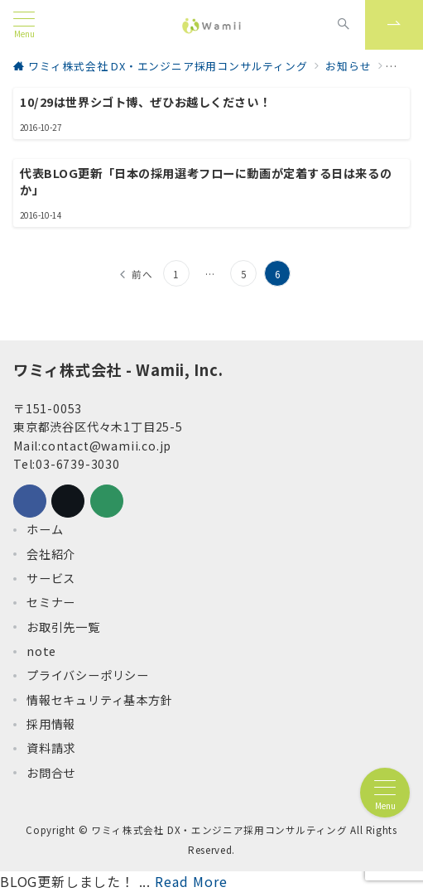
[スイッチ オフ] (343, 25)
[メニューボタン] (24, 24)
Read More (191, 881)
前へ (142, 274)
